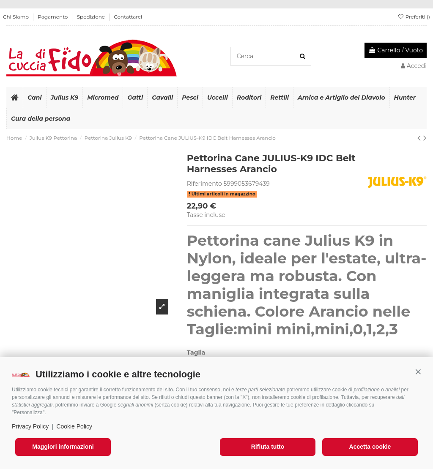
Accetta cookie (370, 446)
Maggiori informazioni (62, 446)
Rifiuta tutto (268, 446)
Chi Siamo (16, 17)
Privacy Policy (30, 426)
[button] (418, 372)
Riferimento (204, 183)
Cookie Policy (74, 426)
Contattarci (128, 17)
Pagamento (53, 17)
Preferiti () (413, 17)
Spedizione (92, 17)
